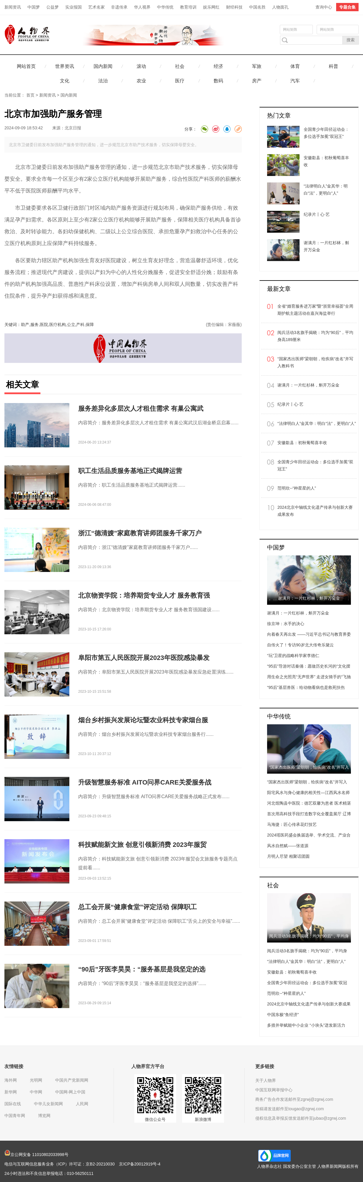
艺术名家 (96, 7)
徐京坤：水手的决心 (285, 623)
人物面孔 (280, 7)
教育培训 (188, 7)
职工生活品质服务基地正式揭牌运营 (130, 471)
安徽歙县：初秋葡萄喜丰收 (302, 442)
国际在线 (12, 1103)
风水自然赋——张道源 (287, 845)
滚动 (141, 66)
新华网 (10, 1092)
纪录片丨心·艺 (290, 404)
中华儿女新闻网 (48, 1103)
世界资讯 (64, 66)
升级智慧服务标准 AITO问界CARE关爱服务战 (144, 782)
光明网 (36, 1080)
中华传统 (165, 7)
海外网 (10, 1080)
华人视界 (142, 7)
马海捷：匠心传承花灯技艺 (292, 824)
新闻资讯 (12, 7)
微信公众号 (155, 1119)
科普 (333, 66)
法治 (103, 80)
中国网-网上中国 (70, 1092)
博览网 (44, 1115)
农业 (141, 80)
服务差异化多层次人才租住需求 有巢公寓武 (140, 408)
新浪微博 (203, 1119)
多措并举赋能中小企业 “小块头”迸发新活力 (306, 1025)
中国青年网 (14, 1115)
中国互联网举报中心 (273, 1090)
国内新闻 (103, 66)
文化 (64, 80)
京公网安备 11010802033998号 (36, 1154)
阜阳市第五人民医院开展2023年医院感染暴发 (144, 657)
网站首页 (26, 66)
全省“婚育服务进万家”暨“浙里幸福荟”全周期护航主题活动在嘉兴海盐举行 (315, 310)
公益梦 (52, 7)
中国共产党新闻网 (71, 1080)
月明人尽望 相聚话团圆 (288, 856)
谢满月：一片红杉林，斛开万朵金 (308, 385)
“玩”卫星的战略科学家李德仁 (293, 655)
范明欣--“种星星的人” (296, 488)
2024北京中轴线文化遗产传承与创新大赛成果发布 (315, 511)
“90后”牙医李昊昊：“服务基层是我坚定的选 (141, 969)
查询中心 (323, 7)
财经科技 (234, 7)
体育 (295, 66)
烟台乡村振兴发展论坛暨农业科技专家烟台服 (143, 720)
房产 (256, 80)
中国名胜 (257, 7)
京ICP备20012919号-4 (139, 1164)
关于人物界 (265, 1080)
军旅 (256, 66)
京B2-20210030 (100, 1164)
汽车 (295, 80)
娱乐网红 (211, 7)
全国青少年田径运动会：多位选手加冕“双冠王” (315, 465)
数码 (218, 80)
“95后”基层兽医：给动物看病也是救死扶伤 (306, 687)
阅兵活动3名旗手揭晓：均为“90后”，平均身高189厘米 (315, 336)
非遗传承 (119, 7)
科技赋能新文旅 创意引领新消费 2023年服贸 (142, 844)
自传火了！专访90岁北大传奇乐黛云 (300, 645)
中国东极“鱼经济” (283, 1014)
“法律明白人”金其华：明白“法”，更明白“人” (316, 423)
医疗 (179, 80)
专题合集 (347, 7)
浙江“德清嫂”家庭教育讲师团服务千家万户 (140, 533)
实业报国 (73, 7)
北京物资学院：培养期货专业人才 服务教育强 (144, 595)
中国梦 (33, 7)
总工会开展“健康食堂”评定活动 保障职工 (137, 907)
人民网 (82, 1103)
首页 (30, 95)
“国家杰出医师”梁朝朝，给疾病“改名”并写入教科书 (315, 362)
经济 (218, 66)
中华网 (36, 1092)
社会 (179, 66)
